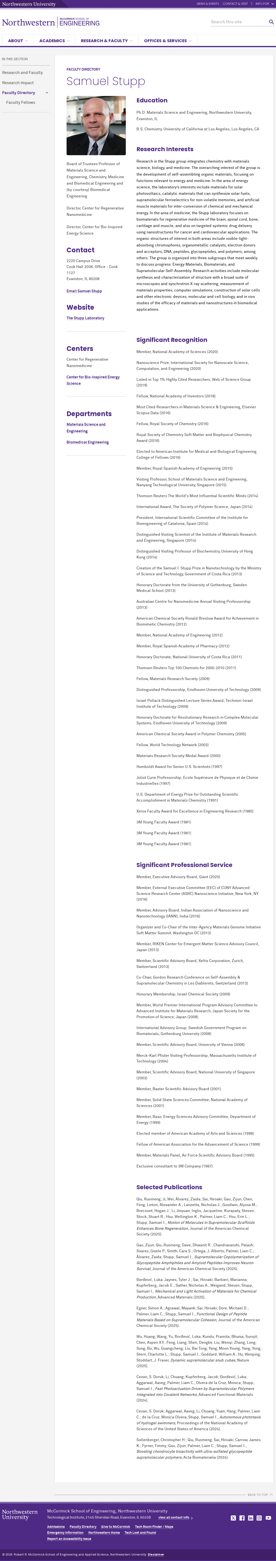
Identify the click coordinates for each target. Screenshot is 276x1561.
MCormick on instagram (259, 1518)
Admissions (56, 1527)
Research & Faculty (106, 41)
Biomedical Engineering (88, 442)
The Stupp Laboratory (85, 318)
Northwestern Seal (24, 1522)
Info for (265, 3)
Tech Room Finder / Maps (154, 1527)
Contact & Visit (235, 3)
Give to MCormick (115, 1527)
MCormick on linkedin (250, 1518)
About (18, 41)
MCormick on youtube (268, 1518)
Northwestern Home (104, 1532)
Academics (54, 41)
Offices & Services (167, 41)
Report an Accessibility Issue (69, 1539)
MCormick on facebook (241, 1518)
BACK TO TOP (258, 1495)
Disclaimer (156, 1554)
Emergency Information (65, 1532)
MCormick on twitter (232, 1518)
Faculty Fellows (20, 103)
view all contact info (173, 1517)
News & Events (208, 3)
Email (84, 291)
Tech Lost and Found (140, 1532)
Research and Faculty (22, 73)
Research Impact (18, 83)
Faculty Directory (18, 93)
